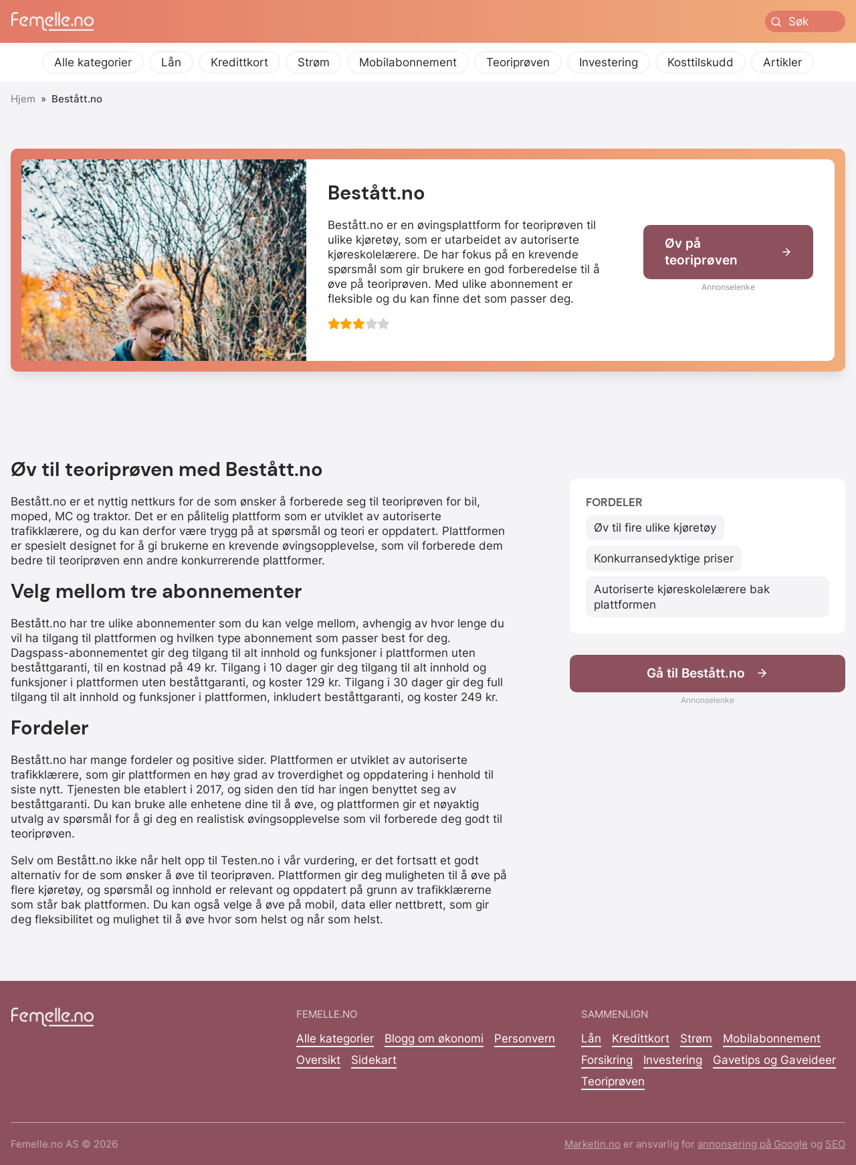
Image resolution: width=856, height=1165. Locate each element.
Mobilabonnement (408, 62)
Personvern (524, 1038)
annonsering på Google (753, 1144)
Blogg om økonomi (434, 1038)
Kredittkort (239, 62)
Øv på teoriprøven (728, 251)
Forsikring (607, 1060)
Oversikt (318, 1060)
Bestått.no (76, 98)
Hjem (23, 98)
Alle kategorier (93, 62)
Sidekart (374, 1060)
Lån (171, 62)
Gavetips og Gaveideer (774, 1060)
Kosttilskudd (700, 62)
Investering (608, 62)
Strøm (314, 62)
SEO (835, 1144)
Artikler (782, 62)
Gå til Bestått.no (707, 673)
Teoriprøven (518, 62)
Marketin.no (592, 1144)
